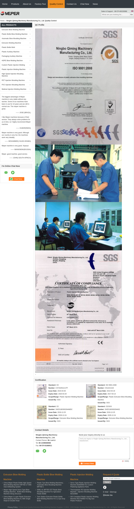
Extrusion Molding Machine (11, 43)
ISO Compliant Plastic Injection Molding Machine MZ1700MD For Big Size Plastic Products (84, 499)
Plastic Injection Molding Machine (13, 69)
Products (15, 4)
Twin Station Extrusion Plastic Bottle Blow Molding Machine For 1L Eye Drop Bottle (51, 499)
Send (107, 482)
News (95, 4)
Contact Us (71, 4)
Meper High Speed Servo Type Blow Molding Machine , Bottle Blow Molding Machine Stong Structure (17, 492)
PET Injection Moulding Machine (13, 80)
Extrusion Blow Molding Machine (13, 30)
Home (4, 4)
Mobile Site (108, 495)
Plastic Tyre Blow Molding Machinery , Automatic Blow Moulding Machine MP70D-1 (50, 485)
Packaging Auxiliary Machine (12, 56)
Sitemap (113, 492)
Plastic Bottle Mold (8, 47)
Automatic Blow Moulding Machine (14, 38)
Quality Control (56, 4)
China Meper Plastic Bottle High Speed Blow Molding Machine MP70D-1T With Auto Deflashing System (17, 485)
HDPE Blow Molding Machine (12, 61)
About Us (27, 4)
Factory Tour (40, 4)
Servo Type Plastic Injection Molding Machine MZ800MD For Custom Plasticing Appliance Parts (83, 485)
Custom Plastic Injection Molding (13, 65)
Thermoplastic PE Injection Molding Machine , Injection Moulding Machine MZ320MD (83, 492)
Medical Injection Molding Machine (14, 89)
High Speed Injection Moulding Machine (12, 75)
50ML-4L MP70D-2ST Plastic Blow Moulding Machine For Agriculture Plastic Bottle (49, 492)
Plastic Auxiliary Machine (10, 52)
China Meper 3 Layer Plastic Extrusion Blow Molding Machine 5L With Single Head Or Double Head (17, 499)
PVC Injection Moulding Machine (13, 85)
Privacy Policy (13, 507)
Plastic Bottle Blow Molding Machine (14, 34)
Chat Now (84, 4)
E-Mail (105, 492)
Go (131, 15)
